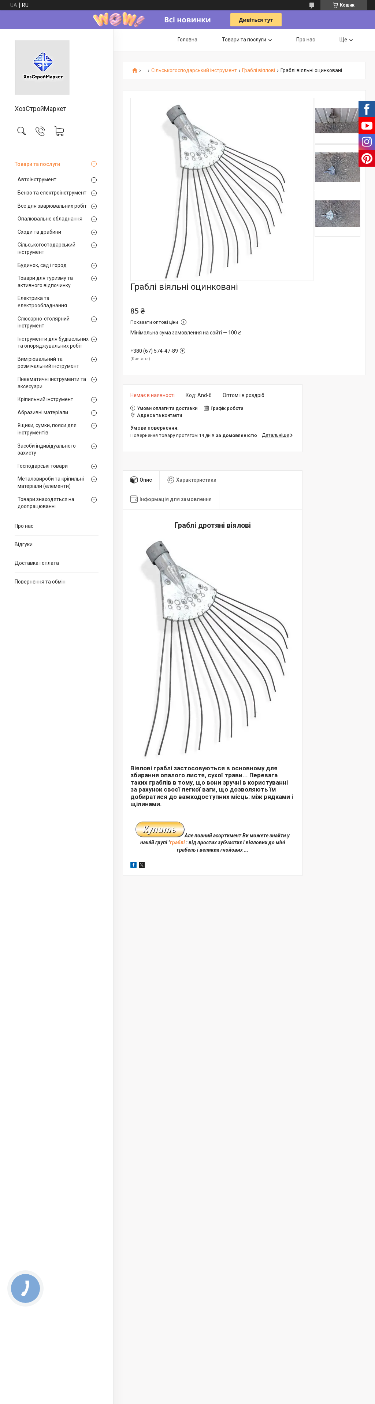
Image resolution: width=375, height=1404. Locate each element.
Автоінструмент (37, 179)
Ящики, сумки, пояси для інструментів (47, 429)
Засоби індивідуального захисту (47, 449)
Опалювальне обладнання (50, 219)
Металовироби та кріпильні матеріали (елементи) (51, 482)
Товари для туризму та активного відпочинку (45, 281)
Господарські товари (43, 466)
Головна (187, 39)
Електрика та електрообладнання (42, 301)
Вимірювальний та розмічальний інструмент (48, 362)
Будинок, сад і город (42, 265)
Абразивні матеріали (43, 412)
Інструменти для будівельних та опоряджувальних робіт (53, 342)
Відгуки (24, 544)
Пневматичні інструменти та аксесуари (52, 382)
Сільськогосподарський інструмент (46, 248)
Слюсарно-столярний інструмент (44, 322)
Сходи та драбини (39, 232)
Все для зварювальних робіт (52, 206)
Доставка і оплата (37, 563)
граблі (177, 842)
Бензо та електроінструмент (52, 193)
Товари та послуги (37, 164)
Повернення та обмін (40, 582)
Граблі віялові (258, 70)
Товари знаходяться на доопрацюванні (46, 503)
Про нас (24, 526)
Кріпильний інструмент (45, 399)
